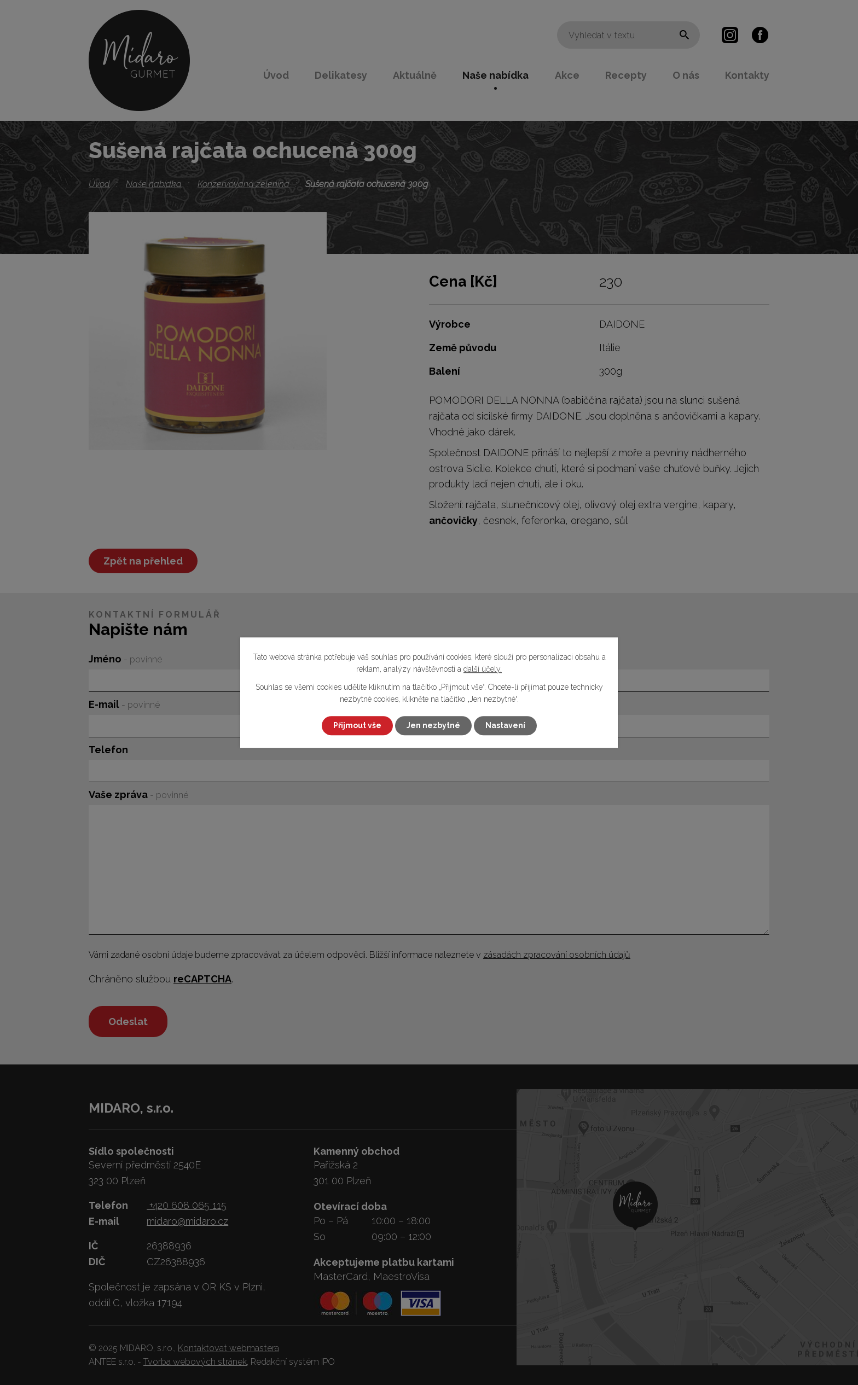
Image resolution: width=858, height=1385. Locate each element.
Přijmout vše (357, 725)
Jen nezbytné (433, 725)
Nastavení (505, 725)
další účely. (482, 669)
